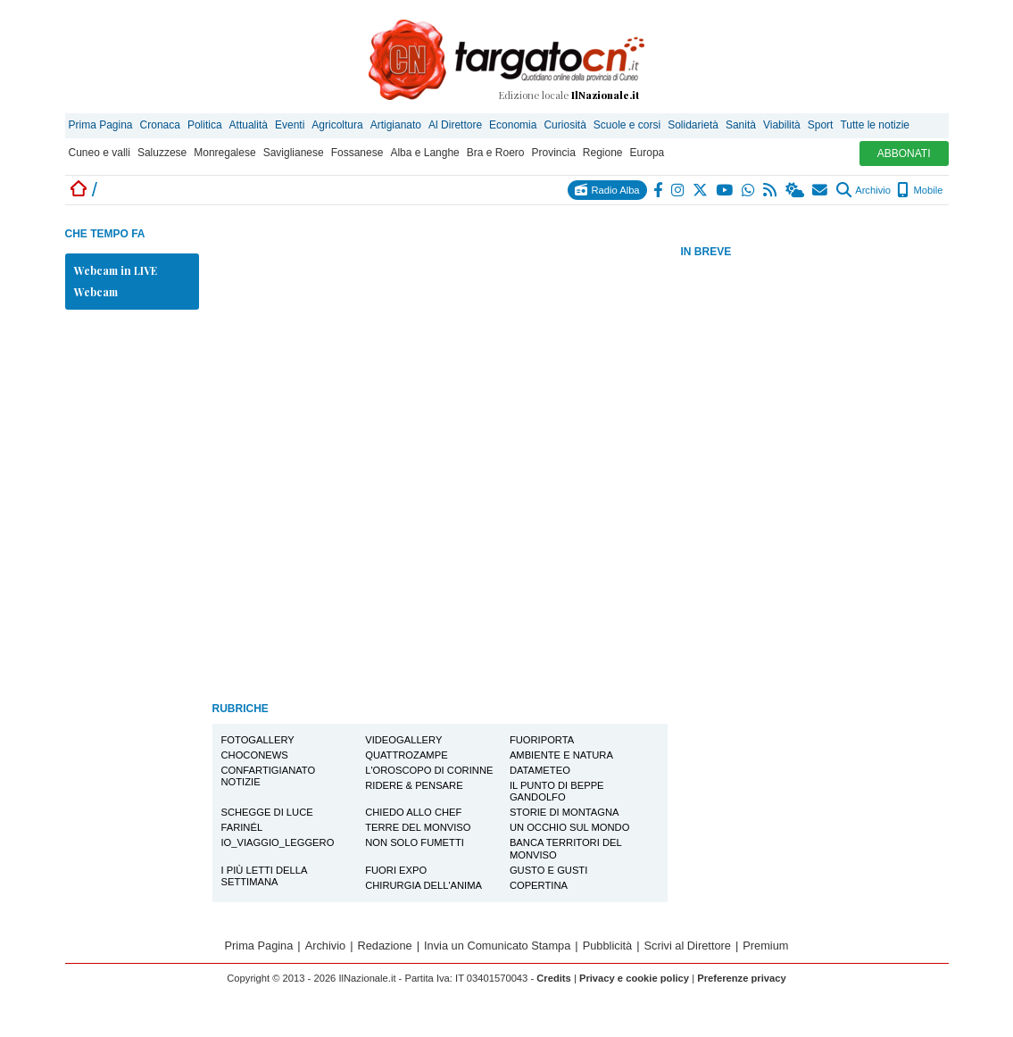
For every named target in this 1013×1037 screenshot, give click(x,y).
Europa (647, 152)
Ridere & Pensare (413, 785)
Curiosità (564, 125)
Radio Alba (607, 189)
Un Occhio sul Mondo (569, 827)
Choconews (254, 755)
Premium (765, 945)
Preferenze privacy (741, 978)
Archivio (863, 190)
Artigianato (395, 125)
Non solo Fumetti (414, 842)
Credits (553, 978)
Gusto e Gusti (548, 870)
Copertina (539, 885)
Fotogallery (258, 739)
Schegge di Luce (267, 812)
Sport (821, 125)
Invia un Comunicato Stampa (497, 945)
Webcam (96, 292)
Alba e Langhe (424, 152)
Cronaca (160, 125)
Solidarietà (693, 125)
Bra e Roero (496, 152)
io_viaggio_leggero (278, 842)
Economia (512, 125)
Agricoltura (336, 125)
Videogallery (403, 739)
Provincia (553, 152)
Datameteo (540, 770)
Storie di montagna (564, 812)
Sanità (741, 125)
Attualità (248, 125)
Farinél (242, 827)
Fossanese (357, 152)
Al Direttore (455, 125)
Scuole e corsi (627, 125)
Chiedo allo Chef (413, 812)
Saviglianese (293, 152)
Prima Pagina (101, 125)
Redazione (385, 945)
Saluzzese (162, 152)
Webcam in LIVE (115, 270)
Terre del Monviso (417, 827)
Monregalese (224, 152)
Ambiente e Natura (561, 755)
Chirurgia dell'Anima (423, 885)
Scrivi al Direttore (687, 945)
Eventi (289, 125)
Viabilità (782, 125)
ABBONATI (904, 153)
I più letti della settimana (264, 876)
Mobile (919, 190)
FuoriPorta (542, 739)
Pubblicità (608, 945)
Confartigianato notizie (268, 776)
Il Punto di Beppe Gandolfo (557, 791)
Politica (204, 125)
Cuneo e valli (99, 152)
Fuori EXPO (396, 870)
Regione (603, 152)
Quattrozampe (406, 755)
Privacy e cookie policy (634, 978)
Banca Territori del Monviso (566, 848)
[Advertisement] (815, 543)
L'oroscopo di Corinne (429, 770)
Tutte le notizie (874, 125)
